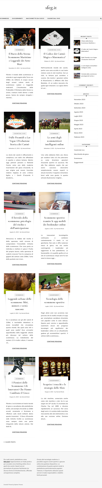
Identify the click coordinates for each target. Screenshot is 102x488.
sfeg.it (51, 7)
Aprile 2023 (78, 129)
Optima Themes (18, 484)
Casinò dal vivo (53, 18)
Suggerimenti (17, 18)
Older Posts (10, 442)
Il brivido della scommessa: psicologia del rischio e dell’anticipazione (89, 75)
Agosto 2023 (78, 112)
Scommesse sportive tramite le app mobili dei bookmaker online (54, 221)
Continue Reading (19, 103)
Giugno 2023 (78, 120)
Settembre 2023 (79, 108)
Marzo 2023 (78, 133)
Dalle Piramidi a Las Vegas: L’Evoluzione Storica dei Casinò (19, 141)
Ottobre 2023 (78, 104)
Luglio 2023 (78, 116)
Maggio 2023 (78, 124)
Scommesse (4, 18)
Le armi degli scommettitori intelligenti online (54, 141)
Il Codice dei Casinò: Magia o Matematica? (89, 50)
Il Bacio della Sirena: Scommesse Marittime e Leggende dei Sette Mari (88, 42)
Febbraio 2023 (79, 137)
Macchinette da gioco (35, 18)
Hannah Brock (26, 68)
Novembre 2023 (79, 99)
